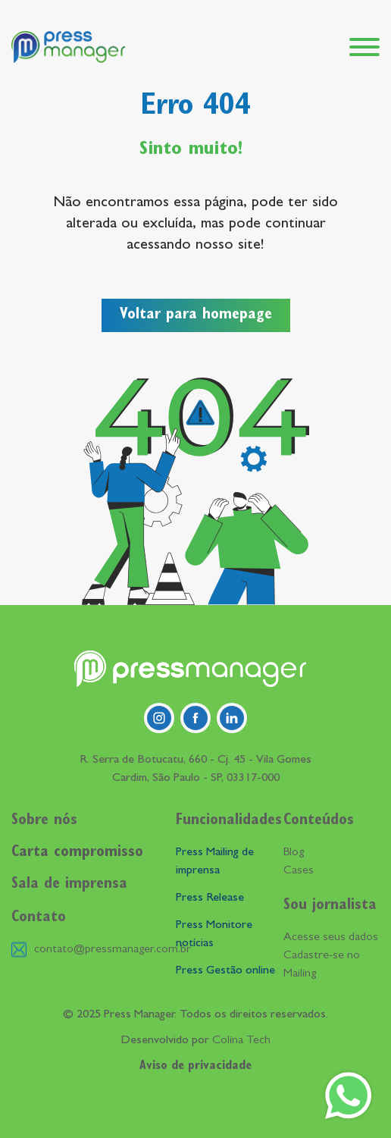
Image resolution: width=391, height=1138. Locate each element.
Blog (293, 853)
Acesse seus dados (330, 938)
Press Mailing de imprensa (215, 862)
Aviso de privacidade (195, 1067)
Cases (298, 871)
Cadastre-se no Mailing (321, 965)
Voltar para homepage (196, 315)
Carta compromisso (77, 853)
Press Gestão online (225, 971)
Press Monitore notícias (214, 935)
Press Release (210, 898)
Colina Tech (241, 1041)
